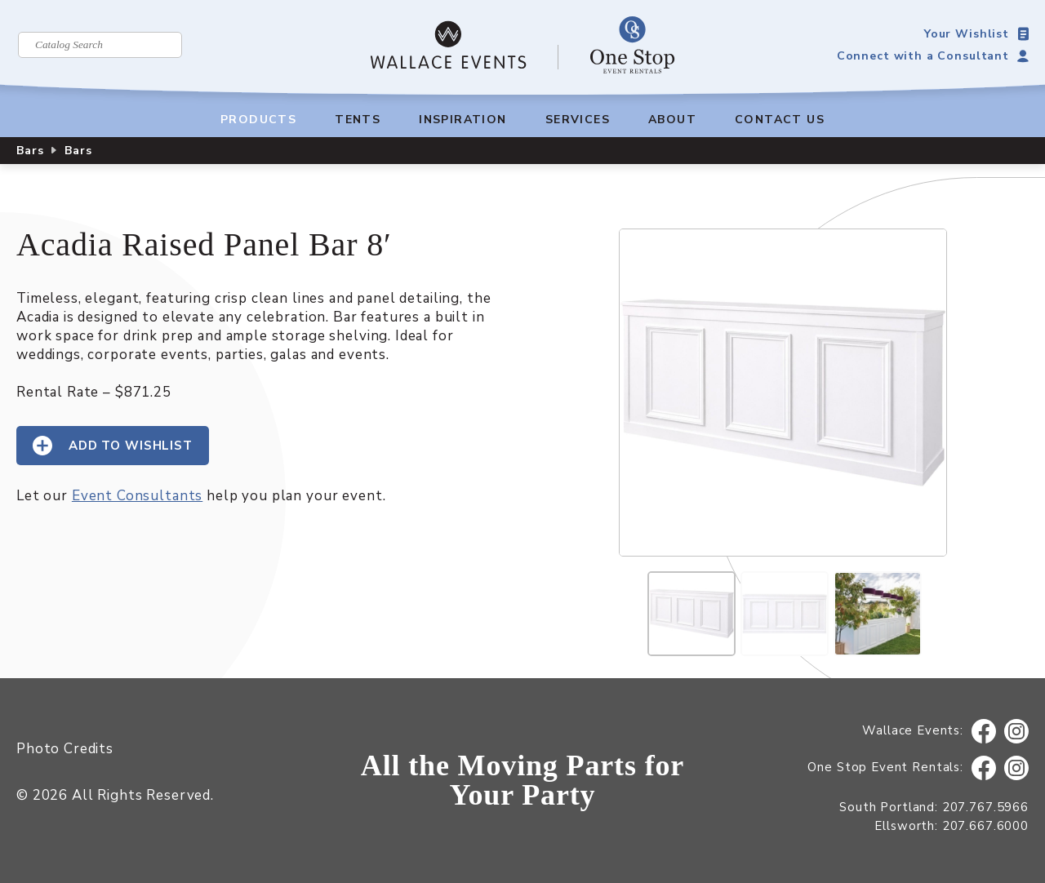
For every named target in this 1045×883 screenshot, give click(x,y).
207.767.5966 (985, 807)
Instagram (1017, 731)
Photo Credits (64, 748)
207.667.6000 (985, 826)
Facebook (984, 731)
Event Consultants (137, 495)
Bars (29, 150)
